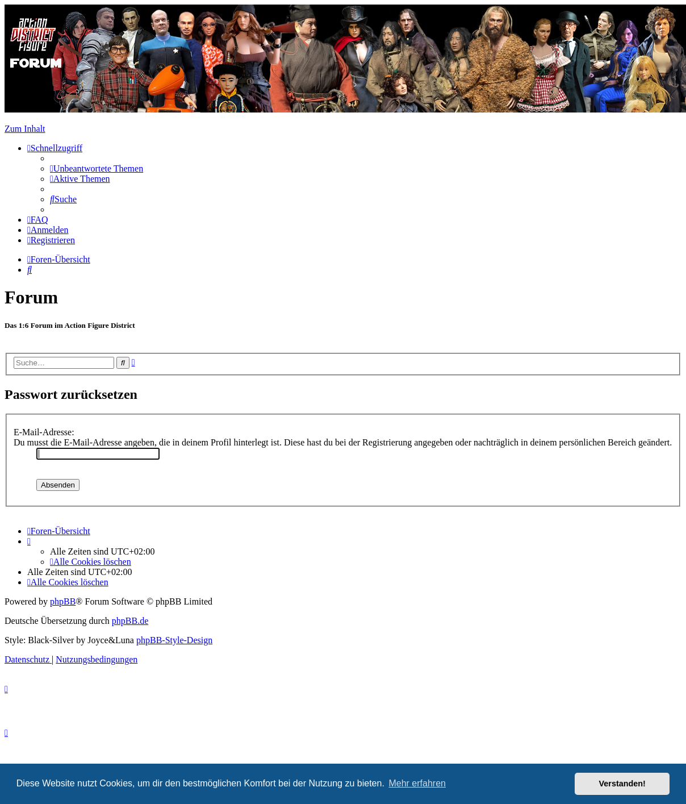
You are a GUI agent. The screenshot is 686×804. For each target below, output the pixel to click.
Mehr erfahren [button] (417, 783)
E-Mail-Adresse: (44, 432)
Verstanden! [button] (622, 783)
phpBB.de (130, 621)
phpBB (63, 601)
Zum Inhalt (25, 129)
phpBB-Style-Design (174, 640)
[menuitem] (96, 168)
